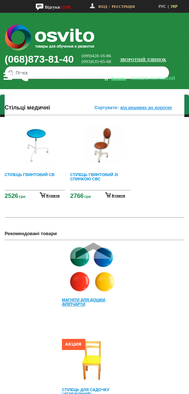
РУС (162, 7)
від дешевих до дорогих (146, 107)
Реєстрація (123, 7)
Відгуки (52, 7)
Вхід (102, 7)
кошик (118, 78)
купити (53, 195)
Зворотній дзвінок (143, 59)
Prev (93, 251)
